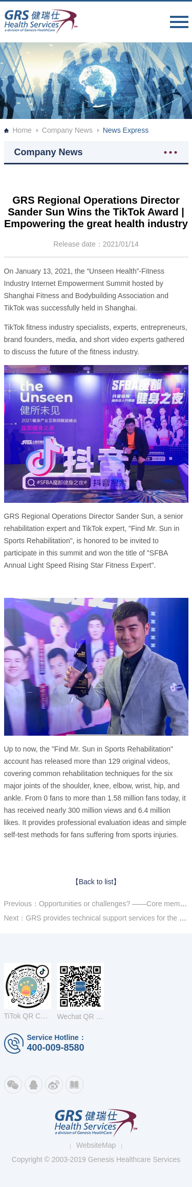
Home (22, 130)
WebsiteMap (96, 1145)
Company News (67, 130)
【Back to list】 (96, 882)
